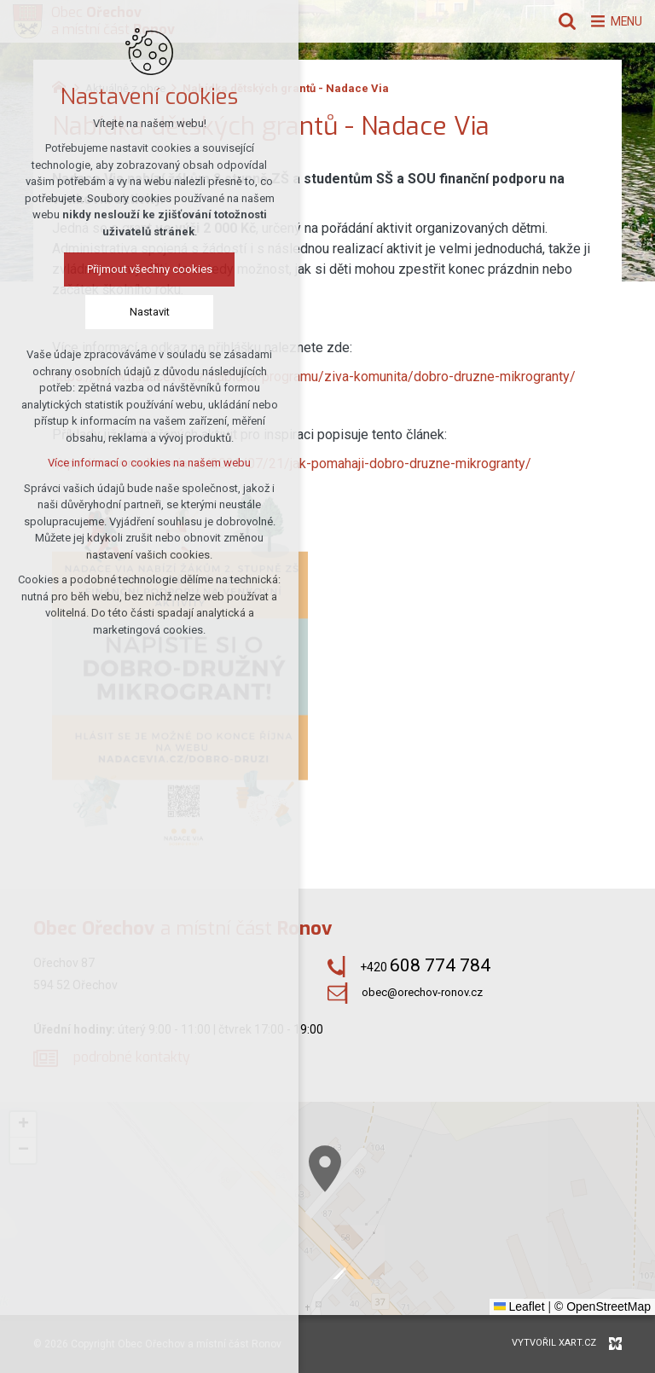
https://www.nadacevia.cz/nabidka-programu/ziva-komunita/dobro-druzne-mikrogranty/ (314, 376)
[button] (482, 1271)
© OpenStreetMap (602, 1306)
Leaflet (519, 1306)
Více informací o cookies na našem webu (149, 464)
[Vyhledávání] (556, 21)
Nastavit (150, 313)
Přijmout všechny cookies (149, 270)
